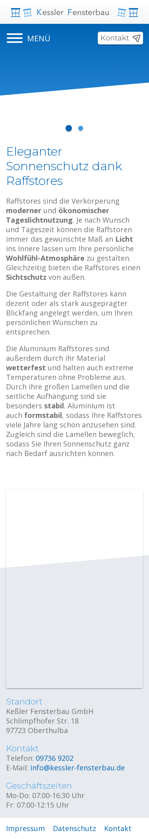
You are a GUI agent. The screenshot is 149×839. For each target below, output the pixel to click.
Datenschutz (74, 828)
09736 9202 (55, 758)
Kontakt (115, 38)
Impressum (25, 828)
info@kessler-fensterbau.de (77, 767)
